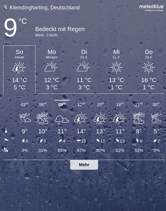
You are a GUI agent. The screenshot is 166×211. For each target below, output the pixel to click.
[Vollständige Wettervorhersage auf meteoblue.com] (152, 7)
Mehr (84, 164)
